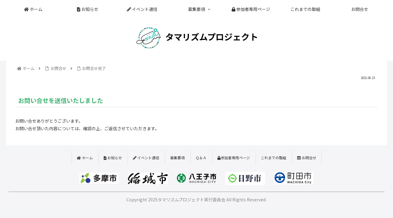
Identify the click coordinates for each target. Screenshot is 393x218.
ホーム (85, 157)
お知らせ (113, 157)
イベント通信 (146, 157)
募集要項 (177, 157)
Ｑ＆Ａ (201, 157)
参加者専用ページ (233, 157)
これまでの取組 (273, 157)
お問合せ (306, 157)
